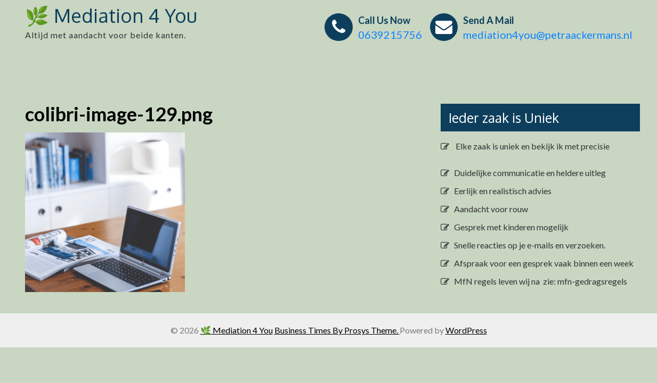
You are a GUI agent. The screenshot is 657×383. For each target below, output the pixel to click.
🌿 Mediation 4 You (111, 15)
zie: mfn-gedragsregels (584, 281)
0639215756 (390, 34)
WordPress (466, 330)
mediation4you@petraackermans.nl (547, 34)
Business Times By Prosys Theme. (337, 330)
